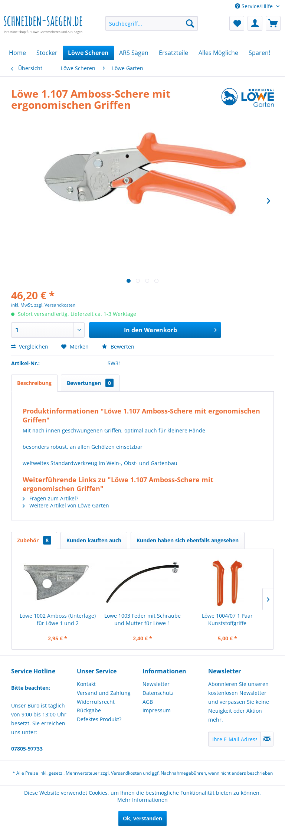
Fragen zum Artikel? (50, 498)
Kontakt (86, 683)
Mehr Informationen (142, 799)
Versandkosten (126, 773)
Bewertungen (90, 383)
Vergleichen (29, 346)
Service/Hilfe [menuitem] (254, 6)
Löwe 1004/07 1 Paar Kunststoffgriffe (227, 619)
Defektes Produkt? (99, 719)
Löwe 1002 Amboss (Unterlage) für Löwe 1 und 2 (58, 619)
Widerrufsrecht (96, 701)
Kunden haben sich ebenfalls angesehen (188, 540)
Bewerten (118, 346)
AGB (147, 701)
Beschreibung (34, 382)
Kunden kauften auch (93, 540)
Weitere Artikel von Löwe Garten (66, 505)
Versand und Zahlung (104, 692)
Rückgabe (89, 710)
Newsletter (156, 683)
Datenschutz (158, 692)
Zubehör (34, 540)
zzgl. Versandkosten (54, 305)
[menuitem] (151, 23)
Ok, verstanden (142, 818)
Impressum (156, 710)
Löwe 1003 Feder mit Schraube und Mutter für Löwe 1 (142, 619)
